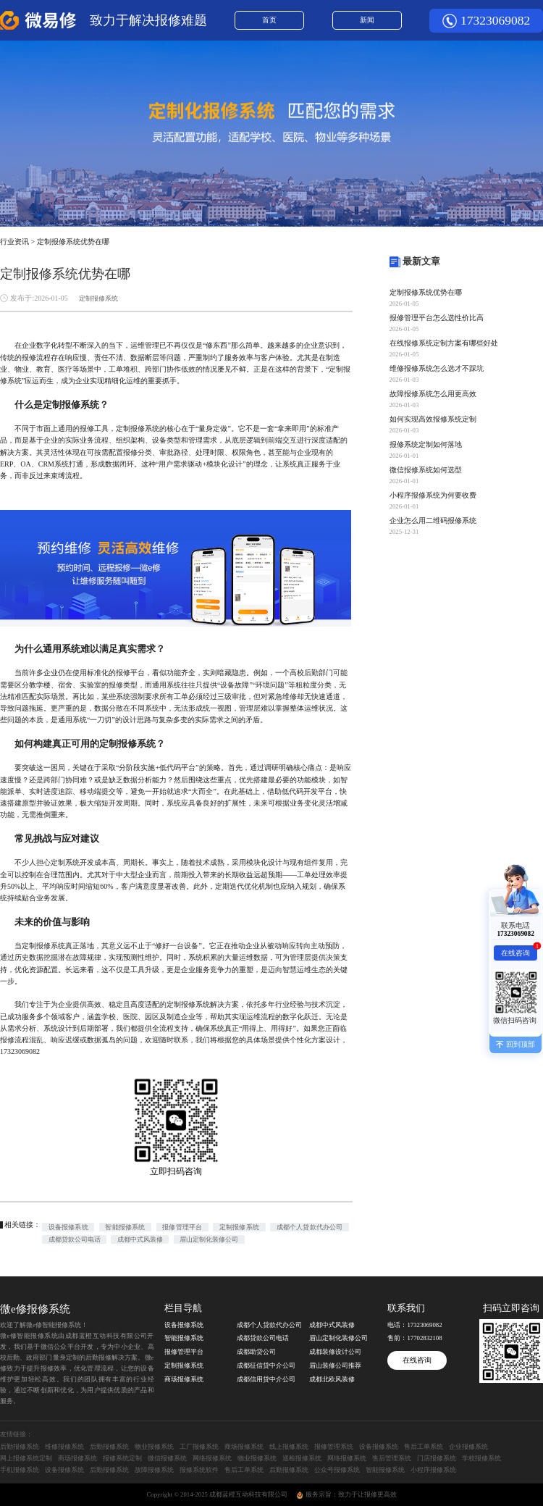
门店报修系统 (436, 1458)
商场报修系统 (183, 1379)
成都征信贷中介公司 (266, 1365)
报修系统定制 (122, 1458)
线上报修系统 (288, 1446)
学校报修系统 (481, 1458)
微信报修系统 (167, 1458)
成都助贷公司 (256, 1351)
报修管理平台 (182, 1227)
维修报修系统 (64, 1446)
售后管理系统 (391, 1458)
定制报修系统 (98, 298)
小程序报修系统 (433, 1469)
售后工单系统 (423, 1446)
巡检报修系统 (301, 1458)
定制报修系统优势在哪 (73, 242)
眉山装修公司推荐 (335, 1365)
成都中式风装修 (140, 1239)
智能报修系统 (125, 1227)
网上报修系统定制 (26, 1458)
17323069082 (495, 20)
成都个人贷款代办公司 (310, 1227)
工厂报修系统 (199, 1446)
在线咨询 (417, 1360)
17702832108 (424, 1338)
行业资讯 (14, 242)
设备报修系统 (68, 1227)
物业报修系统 (154, 1446)
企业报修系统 (468, 1446)
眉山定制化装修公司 (209, 1239)
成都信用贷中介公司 (266, 1379)
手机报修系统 (19, 1469)
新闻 (367, 20)
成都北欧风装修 (332, 1379)
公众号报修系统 (337, 1469)
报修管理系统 (333, 1446)
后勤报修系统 (19, 1446)
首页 (269, 20)
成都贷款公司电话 (75, 1239)
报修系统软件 (199, 1469)
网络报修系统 (212, 1458)
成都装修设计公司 (335, 1351)
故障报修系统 (154, 1469)
